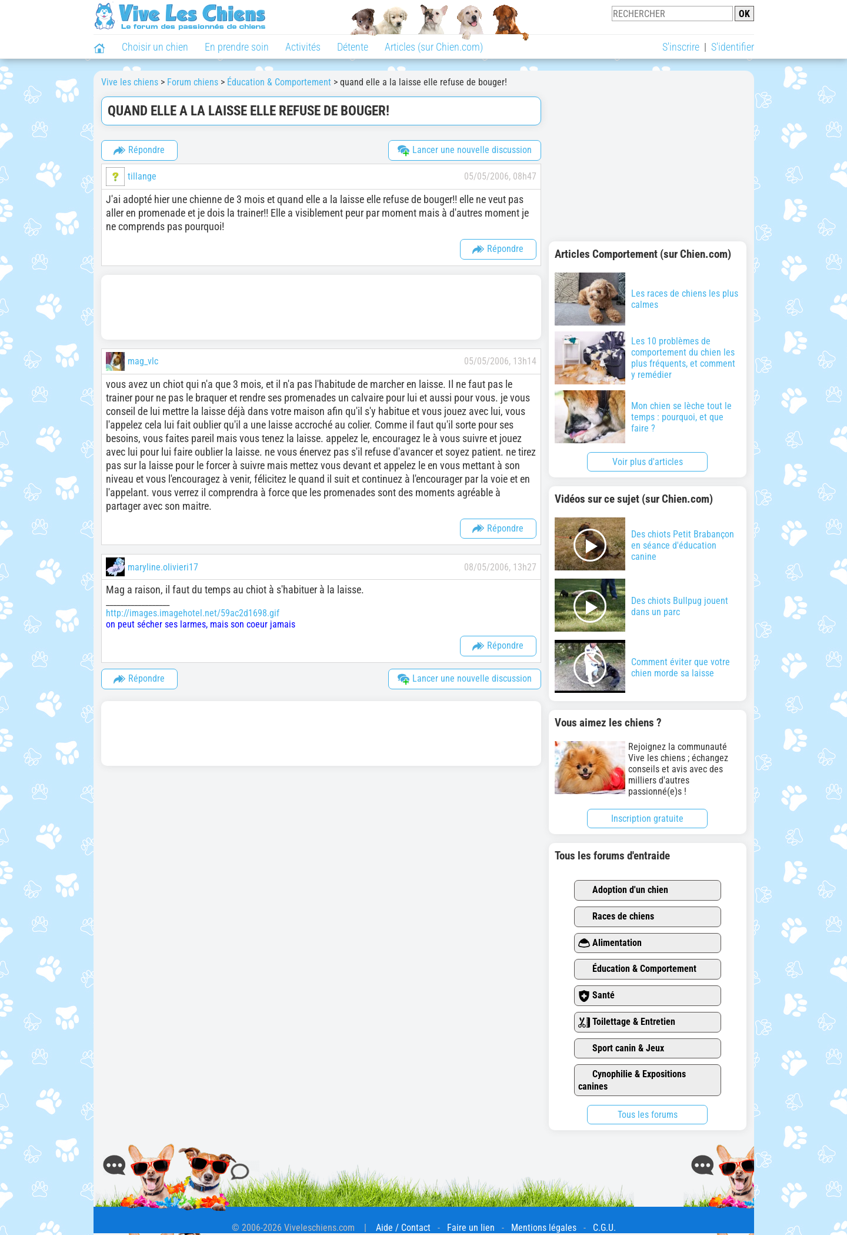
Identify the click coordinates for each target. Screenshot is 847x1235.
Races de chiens (616, 917)
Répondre (139, 150)
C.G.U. (604, 1227)
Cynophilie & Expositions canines (632, 1080)
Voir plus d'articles (647, 461)
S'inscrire (680, 47)
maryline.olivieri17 (163, 567)
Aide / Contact (403, 1227)
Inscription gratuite (647, 818)
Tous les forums (648, 1114)
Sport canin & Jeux (621, 1049)
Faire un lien (471, 1227)
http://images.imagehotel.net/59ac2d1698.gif (192, 613)
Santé (596, 996)
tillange (142, 176)
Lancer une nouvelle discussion (465, 150)
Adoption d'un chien (623, 890)
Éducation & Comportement (637, 969)
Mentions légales (543, 1227)
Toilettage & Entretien (626, 1022)
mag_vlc (143, 361)
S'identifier (732, 47)
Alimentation (610, 943)
